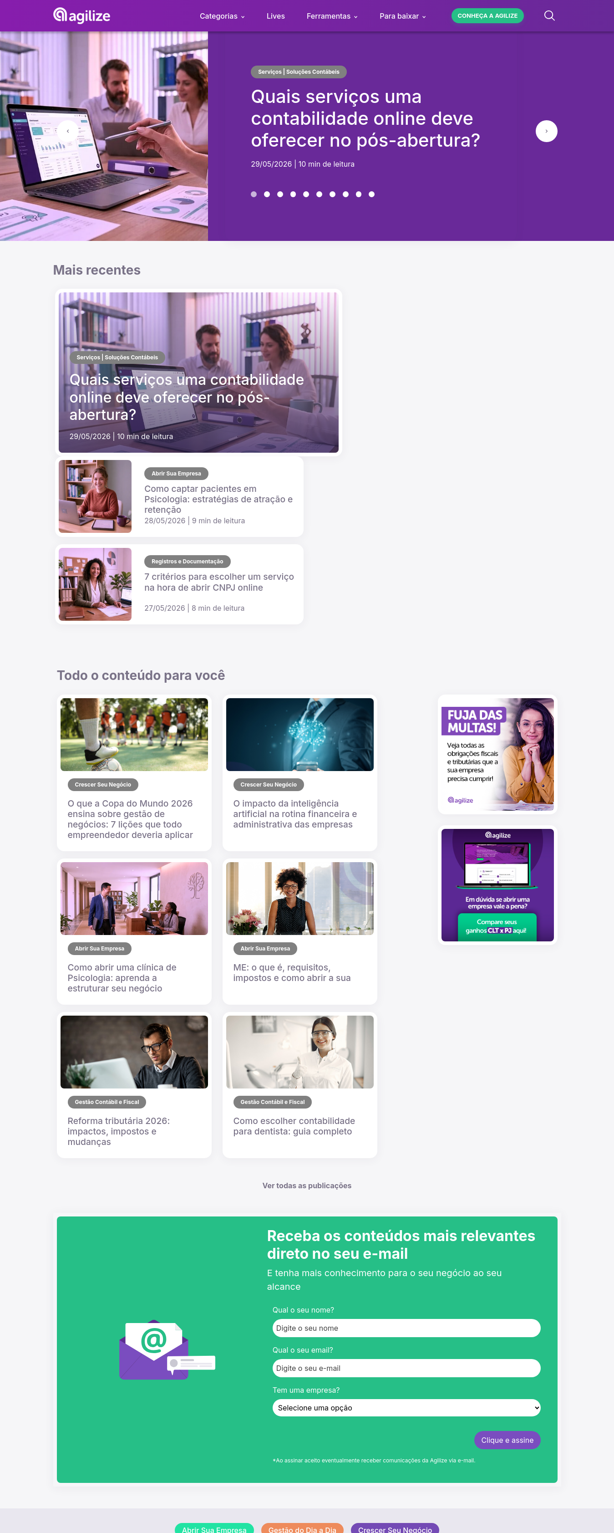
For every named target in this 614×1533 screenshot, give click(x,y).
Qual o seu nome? (303, 1020)
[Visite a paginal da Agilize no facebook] (151, 1410)
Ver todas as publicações (307, 895)
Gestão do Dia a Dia (302, 1240)
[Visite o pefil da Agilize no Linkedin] (122, 1410)
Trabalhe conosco (257, 1324)
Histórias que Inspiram (307, 1262)
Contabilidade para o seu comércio (286, 1396)
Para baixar (399, 15)
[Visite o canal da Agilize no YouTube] (64, 1410)
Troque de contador (260, 1407)
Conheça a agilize (487, 15)
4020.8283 (245, 1458)
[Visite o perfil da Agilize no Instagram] (93, 1410)
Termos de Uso (282, 1498)
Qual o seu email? (303, 1060)
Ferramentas (328, 15)
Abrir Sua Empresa (214, 1240)
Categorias (219, 15)
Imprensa (242, 1334)
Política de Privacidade (353, 1498)
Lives (276, 15)
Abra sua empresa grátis (268, 1385)
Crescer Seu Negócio (395, 1240)
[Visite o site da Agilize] (91, 1376)
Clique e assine (508, 1150)
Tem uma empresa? (306, 1100)
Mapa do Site (420, 1498)
